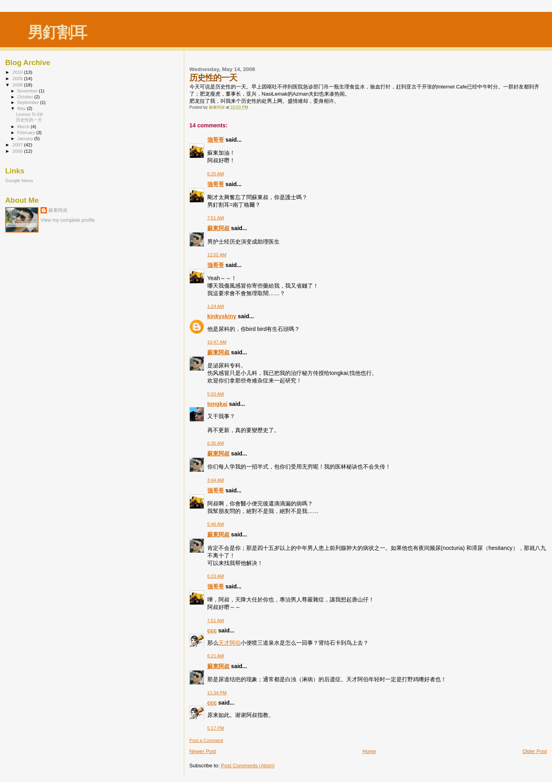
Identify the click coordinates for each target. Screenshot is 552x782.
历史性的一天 (29, 119)
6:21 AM (215, 655)
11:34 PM (217, 692)
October (26, 96)
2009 (18, 78)
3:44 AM (215, 480)
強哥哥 (215, 139)
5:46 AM (215, 524)
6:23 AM (215, 576)
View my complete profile (68, 220)
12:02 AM (216, 254)
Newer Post (202, 751)
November (28, 90)
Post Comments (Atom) (247, 766)
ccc (212, 630)
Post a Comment (206, 740)
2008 (18, 84)
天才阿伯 (229, 643)
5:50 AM (215, 394)
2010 (18, 72)
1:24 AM (215, 306)
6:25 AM (215, 173)
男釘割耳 (57, 32)
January (26, 138)
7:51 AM (215, 217)
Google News (19, 180)
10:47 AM (216, 342)
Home (369, 751)
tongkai (217, 404)
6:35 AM (215, 443)
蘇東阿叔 (218, 228)
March (24, 126)
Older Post (535, 751)
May (22, 108)
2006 (18, 151)
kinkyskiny (221, 316)
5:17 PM (215, 728)
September (29, 102)
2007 (18, 144)
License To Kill (29, 114)
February (27, 132)
